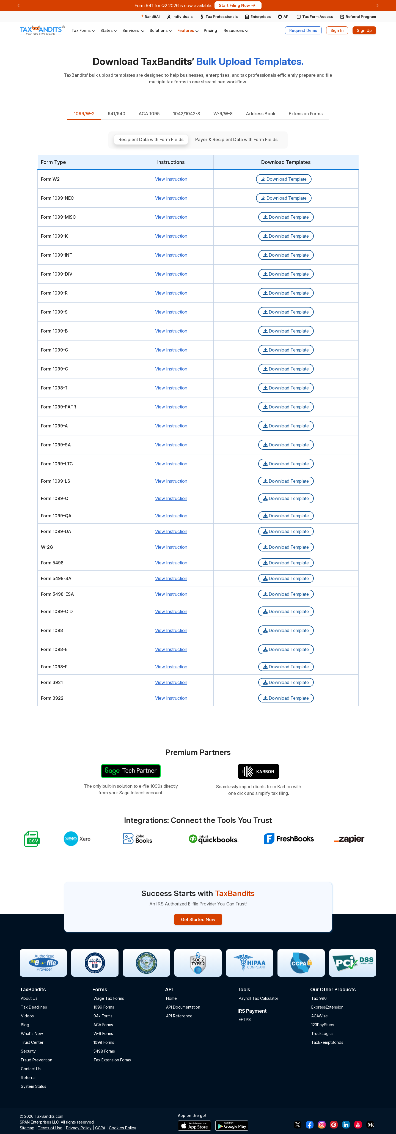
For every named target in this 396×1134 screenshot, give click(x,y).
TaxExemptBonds (327, 1042)
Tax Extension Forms (112, 1059)
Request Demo (303, 30)
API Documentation (183, 1006)
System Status (33, 1086)
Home (171, 998)
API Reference (179, 1015)
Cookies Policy (122, 1127)
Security (28, 1050)
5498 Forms (104, 1050)
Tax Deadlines (34, 1006)
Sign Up (364, 30)
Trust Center (32, 1042)
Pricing (210, 30)
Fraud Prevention (36, 1059)
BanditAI (150, 16)
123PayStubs (322, 1024)
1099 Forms (104, 1006)
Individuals (182, 16)
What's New (32, 1033)
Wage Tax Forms (109, 998)
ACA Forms (103, 1024)
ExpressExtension (327, 1006)
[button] (82, 30)
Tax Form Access (317, 16)
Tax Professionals (221, 16)
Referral (28, 1077)
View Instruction (171, 178)
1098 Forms (104, 1042)
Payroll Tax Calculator (258, 998)
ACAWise (319, 1015)
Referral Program (361, 16)
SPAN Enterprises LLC (39, 1121)
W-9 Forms (103, 1033)
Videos (27, 1015)
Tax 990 (319, 998)
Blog (25, 1024)
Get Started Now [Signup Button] (198, 919)
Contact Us (31, 1068)
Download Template (284, 178)
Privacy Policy (79, 1127)
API (287, 16)
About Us (29, 998)
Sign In (337, 30)
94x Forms (103, 1015)
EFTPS (245, 1019)
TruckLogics (322, 1033)
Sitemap (27, 1127)
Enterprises (261, 16)
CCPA (100, 1127)
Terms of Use (50, 1127)
